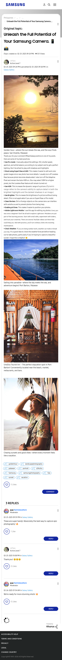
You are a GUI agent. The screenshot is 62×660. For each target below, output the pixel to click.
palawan (12, 468)
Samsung (12, 473)
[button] (54, 61)
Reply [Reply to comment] (51, 539)
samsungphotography (31, 473)
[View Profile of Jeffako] (13, 61)
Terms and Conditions (11, 639)
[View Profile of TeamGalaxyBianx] (20, 510)
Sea (49, 473)
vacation (24, 477)
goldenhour (13, 464)
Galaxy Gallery (9, 70)
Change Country (9, 652)
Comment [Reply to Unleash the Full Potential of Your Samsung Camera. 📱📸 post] (50, 492)
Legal (3, 648)
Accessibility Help (9, 634)
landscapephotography (33, 464)
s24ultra (39, 468)
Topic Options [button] (53, 24)
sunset (11, 477)
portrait (25, 468)
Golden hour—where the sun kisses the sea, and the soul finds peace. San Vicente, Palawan (30, 151)
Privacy (4, 643)
